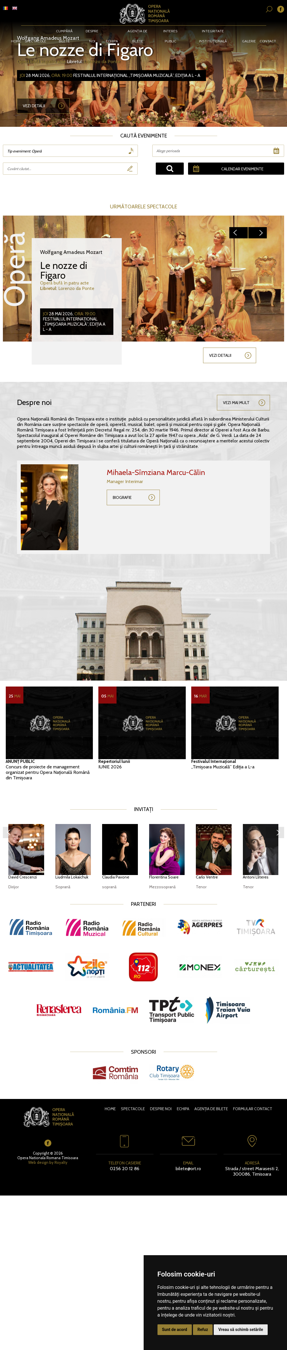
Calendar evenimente (242, 168)
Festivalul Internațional (213, 761)
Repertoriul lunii (114, 761)
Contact (266, 31)
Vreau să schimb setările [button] (240, 1329)
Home (17, 31)
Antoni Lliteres (256, 877)
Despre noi (92, 31)
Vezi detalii (34, 106)
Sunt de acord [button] (174, 1329)
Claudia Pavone (115, 877)
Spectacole (37, 31)
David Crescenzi (22, 877)
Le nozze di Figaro (86, 50)
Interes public (170, 31)
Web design (38, 1162)
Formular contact (252, 1108)
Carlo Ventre (207, 877)
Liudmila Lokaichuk (71, 877)
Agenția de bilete (137, 31)
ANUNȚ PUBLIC (20, 761)
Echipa (112, 31)
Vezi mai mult (236, 402)
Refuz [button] (203, 1329)
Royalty (61, 1162)
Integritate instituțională (212, 31)
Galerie (247, 31)
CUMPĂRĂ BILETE (65, 31)
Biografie (122, 497)
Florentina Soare (164, 877)
